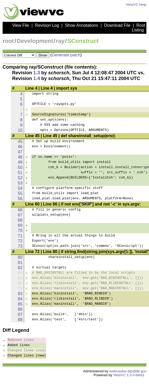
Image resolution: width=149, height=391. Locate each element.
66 (20, 210)
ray (60, 41)
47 (20, 152)
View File (20, 25)
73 (20, 246)
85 (20, 304)
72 (20, 241)
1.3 (36, 72)
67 (20, 215)
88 (20, 319)
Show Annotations (81, 25)
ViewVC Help (136, 4)
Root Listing (138, 27)
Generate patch (66, 55)
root (8, 41)
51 (20, 172)
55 (20, 193)
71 (20, 236)
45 (20, 141)
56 (20, 198)
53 (20, 183)
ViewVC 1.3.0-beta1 (129, 375)
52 (20, 178)
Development (35, 41)
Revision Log (47, 25)
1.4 (36, 78)
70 (20, 230)
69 (20, 225)
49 (20, 162)
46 (20, 146)
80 (20, 257)
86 (20, 309)
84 (20, 299)
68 (20, 220)
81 (20, 262)
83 (20, 293)
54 (20, 188)
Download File (117, 25)
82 (20, 268)
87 (20, 314)
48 (20, 157)
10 (20, 130)
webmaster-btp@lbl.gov (127, 371)
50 (20, 167)
